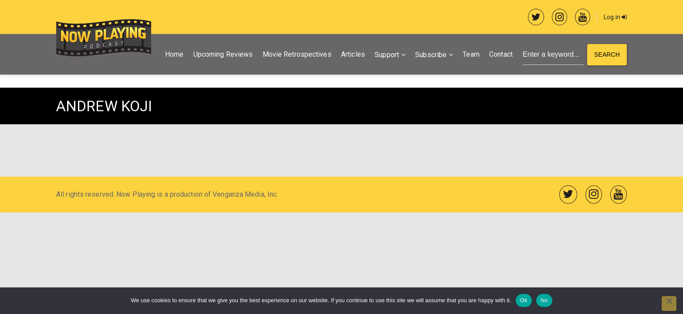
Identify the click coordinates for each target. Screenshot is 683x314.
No (544, 300)
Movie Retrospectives (297, 54)
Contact (501, 54)
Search (607, 54)
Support (387, 55)
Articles (353, 54)
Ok (523, 300)
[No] (669, 303)
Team (471, 54)
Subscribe (430, 55)
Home (174, 54)
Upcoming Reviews (223, 54)
